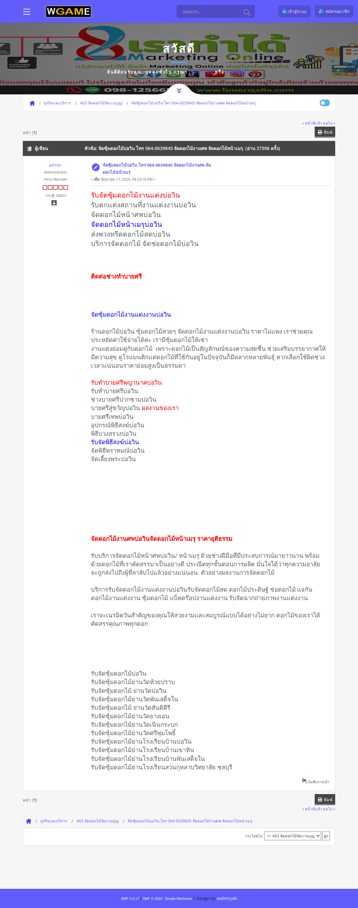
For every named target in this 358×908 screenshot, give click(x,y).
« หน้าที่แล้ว (312, 123)
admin (55, 165)
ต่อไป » (329, 123)
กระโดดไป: (254, 835)
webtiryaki (227, 898)
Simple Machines (178, 899)
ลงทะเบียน (238, 72)
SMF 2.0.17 (130, 899)
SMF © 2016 (152, 899)
